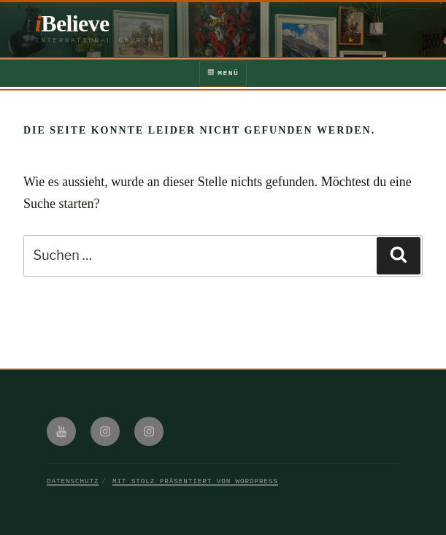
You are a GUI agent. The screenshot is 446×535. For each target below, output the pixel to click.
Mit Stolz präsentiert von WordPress (195, 481)
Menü (223, 73)
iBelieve (72, 23)
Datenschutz (73, 481)
